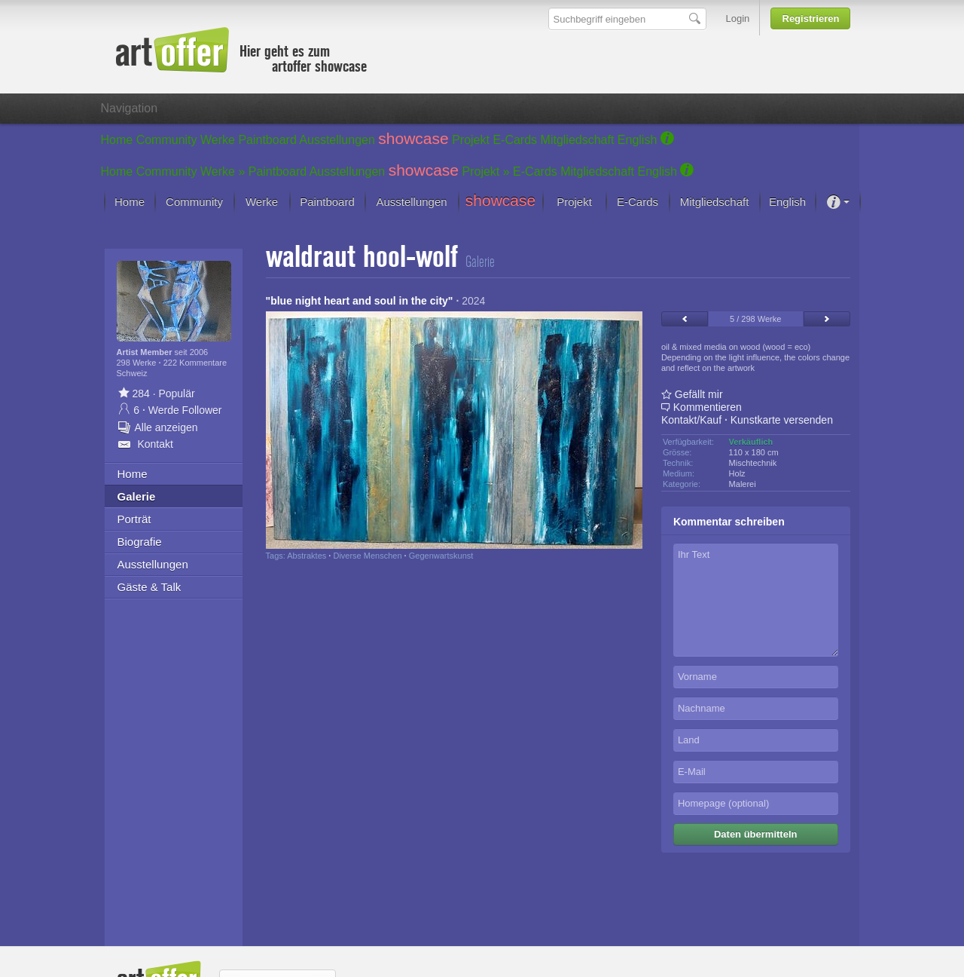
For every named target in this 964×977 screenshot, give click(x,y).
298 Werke (138, 362)
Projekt (471, 139)
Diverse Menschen (367, 555)
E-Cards (515, 139)
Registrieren (811, 18)
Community (166, 139)
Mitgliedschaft (578, 139)
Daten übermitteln (756, 834)
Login (738, 18)
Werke (217, 139)
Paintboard (267, 139)
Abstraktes (306, 555)
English (637, 139)
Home (117, 139)
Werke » (222, 171)
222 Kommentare (195, 362)
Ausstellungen (337, 139)
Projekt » (486, 171)
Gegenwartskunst (441, 555)
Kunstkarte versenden (782, 420)
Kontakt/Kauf (691, 420)
